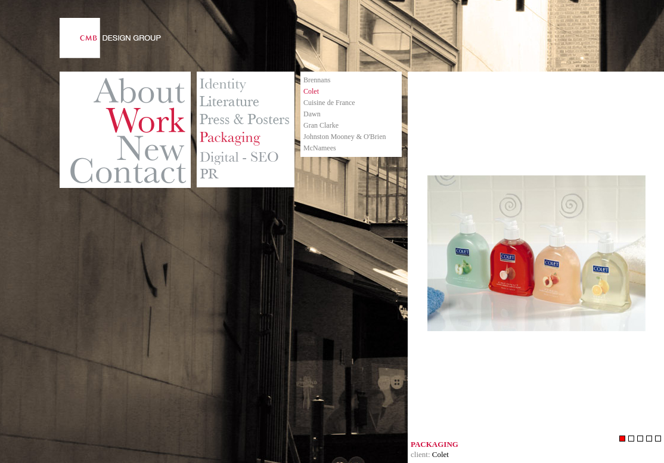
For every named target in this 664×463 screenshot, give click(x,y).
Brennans (316, 80)
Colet (311, 91)
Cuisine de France (329, 102)
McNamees (319, 148)
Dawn (312, 114)
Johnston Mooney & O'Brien (344, 136)
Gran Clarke (321, 125)
